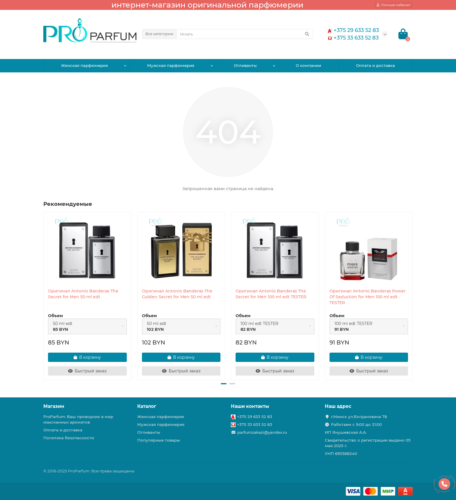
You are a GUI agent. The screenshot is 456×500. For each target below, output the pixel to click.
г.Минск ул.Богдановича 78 (359, 416)
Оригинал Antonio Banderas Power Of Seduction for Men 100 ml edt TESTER (367, 296)
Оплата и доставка (375, 65)
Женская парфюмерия (84, 65)
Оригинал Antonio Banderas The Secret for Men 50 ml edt (83, 293)
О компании (308, 65)
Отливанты (245, 65)
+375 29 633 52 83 (254, 416)
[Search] (244, 34)
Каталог (146, 406)
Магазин (53, 406)
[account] (393, 5)
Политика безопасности (68, 437)
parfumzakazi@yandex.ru (262, 432)
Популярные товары (158, 440)
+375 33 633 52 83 (254, 424)
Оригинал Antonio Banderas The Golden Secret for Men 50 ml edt (177, 293)
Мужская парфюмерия (170, 65)
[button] (224, 383)
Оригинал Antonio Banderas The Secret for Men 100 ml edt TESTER (271, 293)
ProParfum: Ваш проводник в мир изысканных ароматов (78, 419)
